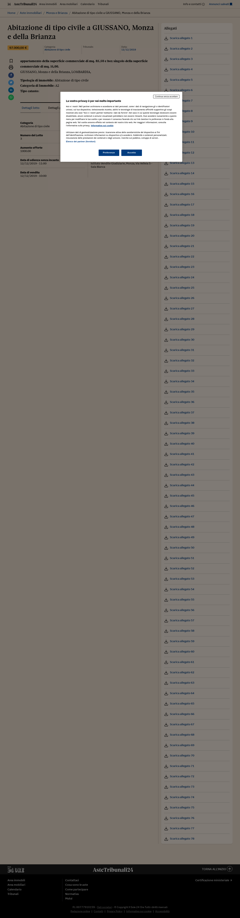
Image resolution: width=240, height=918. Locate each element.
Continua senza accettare (166, 96)
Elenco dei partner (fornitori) (80, 141)
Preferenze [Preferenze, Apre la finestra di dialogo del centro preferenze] (109, 152)
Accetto (131, 152)
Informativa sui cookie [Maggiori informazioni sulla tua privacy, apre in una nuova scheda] (102, 125)
